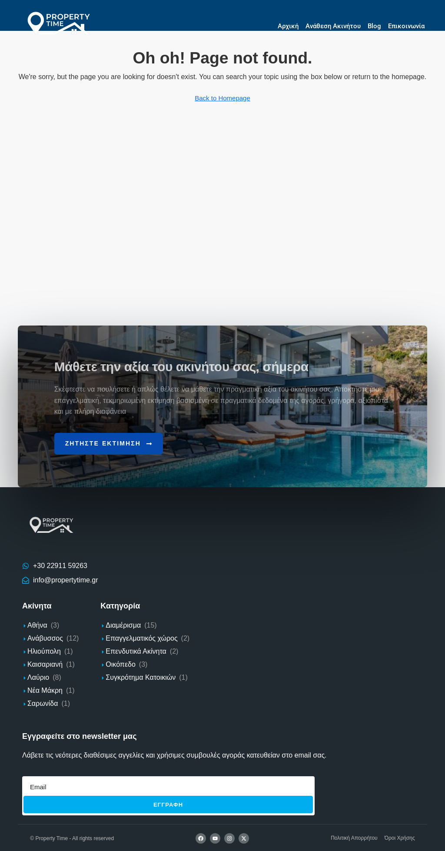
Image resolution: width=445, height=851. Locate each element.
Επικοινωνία (406, 26)
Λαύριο (38, 676)
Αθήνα (37, 624)
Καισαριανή (45, 663)
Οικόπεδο (120, 663)
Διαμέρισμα (123, 624)
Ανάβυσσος (45, 637)
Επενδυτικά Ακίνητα (136, 650)
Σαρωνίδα (42, 702)
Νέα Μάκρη (45, 689)
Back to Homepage (222, 98)
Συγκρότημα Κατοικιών (141, 676)
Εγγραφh (168, 804)
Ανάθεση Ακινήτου (333, 26)
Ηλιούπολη (44, 650)
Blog (374, 26)
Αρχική (288, 26)
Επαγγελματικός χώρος (141, 637)
